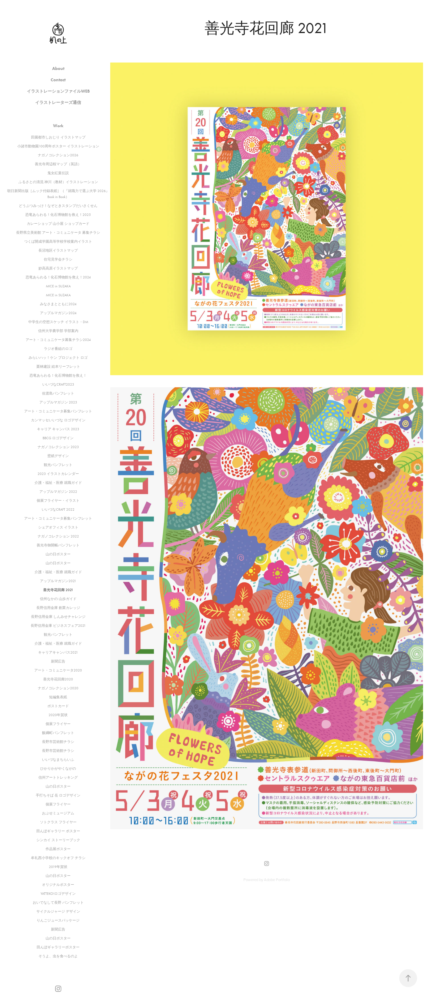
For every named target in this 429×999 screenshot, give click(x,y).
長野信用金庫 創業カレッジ (58, 608)
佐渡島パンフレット (58, 393)
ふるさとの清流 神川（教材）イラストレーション (58, 182)
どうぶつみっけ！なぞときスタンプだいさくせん (58, 206)
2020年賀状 (58, 715)
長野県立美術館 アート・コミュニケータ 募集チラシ (58, 232)
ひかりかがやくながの (58, 768)
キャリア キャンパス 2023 (58, 429)
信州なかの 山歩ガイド (58, 599)
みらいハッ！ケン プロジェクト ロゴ (58, 358)
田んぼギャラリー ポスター (58, 831)
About (58, 68)
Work (58, 125)
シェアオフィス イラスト (58, 527)
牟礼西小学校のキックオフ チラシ (58, 858)
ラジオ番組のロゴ (58, 349)
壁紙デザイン (58, 456)
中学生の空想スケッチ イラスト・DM (58, 322)
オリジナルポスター (58, 885)
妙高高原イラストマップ (58, 268)
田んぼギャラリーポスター (58, 947)
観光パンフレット (58, 465)
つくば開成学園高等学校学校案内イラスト (58, 241)
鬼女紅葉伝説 (58, 173)
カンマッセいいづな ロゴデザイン (58, 420)
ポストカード (58, 706)
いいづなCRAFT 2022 (58, 509)
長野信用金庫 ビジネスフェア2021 (58, 626)
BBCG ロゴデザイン (58, 438)
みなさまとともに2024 (58, 304)
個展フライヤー (58, 724)
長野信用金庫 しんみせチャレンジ (58, 617)
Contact (58, 79)
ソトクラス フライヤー (58, 822)
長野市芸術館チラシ (58, 742)
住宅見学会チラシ (58, 259)
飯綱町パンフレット (58, 733)
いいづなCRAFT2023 (58, 384)
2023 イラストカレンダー (58, 474)
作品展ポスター (58, 849)
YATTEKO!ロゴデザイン (58, 894)
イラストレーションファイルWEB (58, 91)
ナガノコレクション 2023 (58, 447)
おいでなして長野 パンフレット (58, 902)
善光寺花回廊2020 (58, 679)
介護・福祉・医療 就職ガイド (58, 483)
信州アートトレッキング (58, 777)
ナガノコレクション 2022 (58, 536)
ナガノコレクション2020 (58, 688)
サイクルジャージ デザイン (58, 911)
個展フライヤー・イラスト (58, 500)
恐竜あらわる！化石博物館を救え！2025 (58, 215)
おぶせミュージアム (58, 813)
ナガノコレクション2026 (58, 155)
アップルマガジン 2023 (58, 402)
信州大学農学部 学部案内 (58, 331)
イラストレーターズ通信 (58, 102)
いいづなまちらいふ (58, 760)
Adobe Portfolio (277, 879)
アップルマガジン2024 (58, 313)
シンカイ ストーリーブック (58, 840)
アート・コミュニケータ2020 (58, 670)
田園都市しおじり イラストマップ (58, 137)
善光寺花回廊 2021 (58, 590)
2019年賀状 (58, 867)
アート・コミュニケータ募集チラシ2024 (58, 340)
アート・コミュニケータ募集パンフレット (58, 411)
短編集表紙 (58, 697)
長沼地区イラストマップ (58, 250)
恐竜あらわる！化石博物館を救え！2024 (58, 277)
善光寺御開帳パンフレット (58, 545)
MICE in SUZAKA (58, 286)
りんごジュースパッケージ (58, 920)
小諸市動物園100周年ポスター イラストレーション (58, 146)
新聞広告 (58, 661)
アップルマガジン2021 (58, 581)
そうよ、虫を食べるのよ (58, 956)
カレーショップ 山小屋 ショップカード (58, 224)
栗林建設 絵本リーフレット (58, 366)
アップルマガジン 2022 (58, 492)
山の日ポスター (58, 554)
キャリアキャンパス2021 (58, 652)
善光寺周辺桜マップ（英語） (58, 164)
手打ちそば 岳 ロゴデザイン (58, 795)
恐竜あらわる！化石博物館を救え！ (58, 375)
